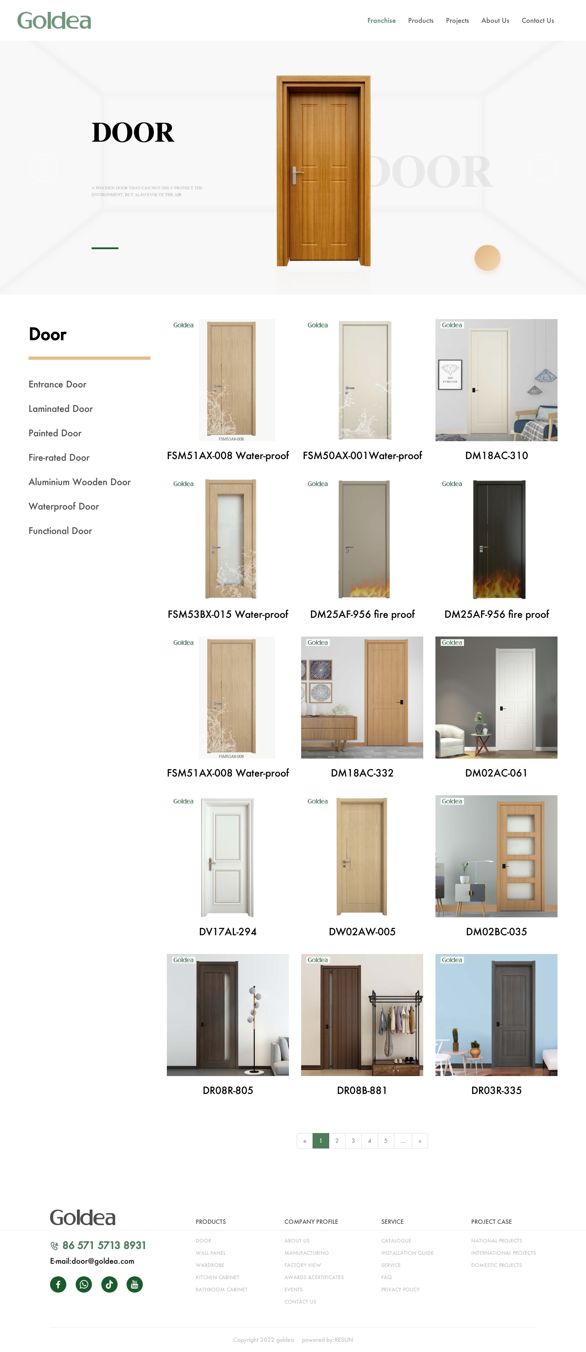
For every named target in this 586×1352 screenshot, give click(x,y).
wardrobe (210, 1265)
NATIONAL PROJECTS (496, 1241)
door (203, 1241)
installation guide (407, 1253)
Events (293, 1289)
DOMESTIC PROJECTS (496, 1265)
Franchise (381, 20)
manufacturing (306, 1253)
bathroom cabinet (221, 1289)
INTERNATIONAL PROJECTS (503, 1253)
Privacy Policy (400, 1289)
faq (386, 1277)
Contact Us (538, 20)
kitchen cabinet (217, 1277)
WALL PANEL (210, 1253)
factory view (302, 1265)
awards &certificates (314, 1277)
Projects (457, 20)
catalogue (396, 1241)
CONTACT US (300, 1302)
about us (297, 1241)
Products (421, 20)
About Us (495, 20)
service (391, 1265)
